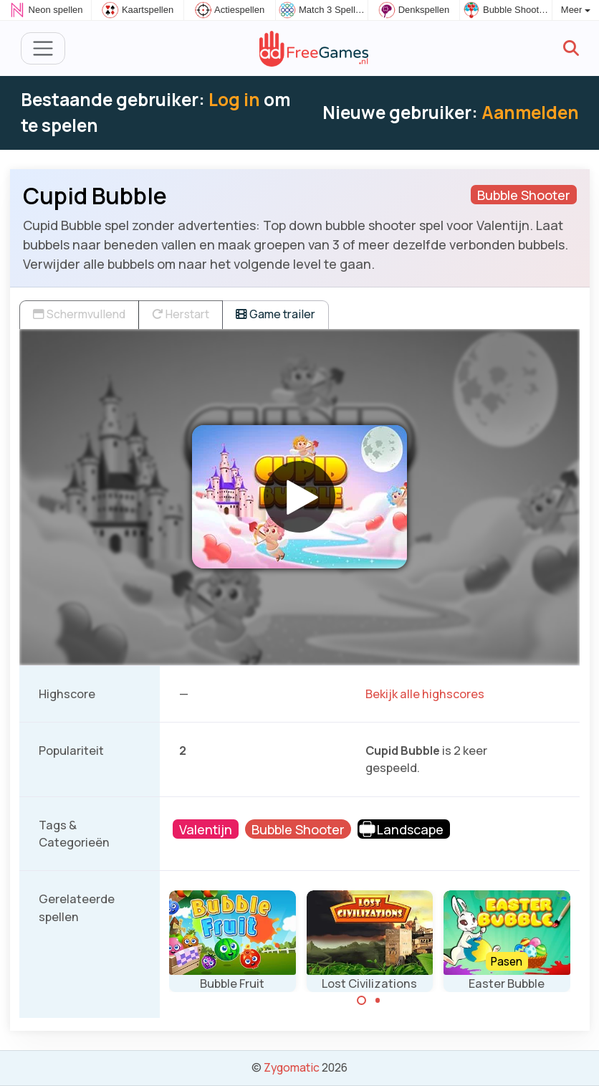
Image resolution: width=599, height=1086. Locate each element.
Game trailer (275, 314)
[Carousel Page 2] (378, 1001)
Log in (234, 99)
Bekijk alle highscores (424, 694)
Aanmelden (530, 112)
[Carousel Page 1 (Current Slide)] (362, 1001)
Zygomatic (292, 1067)
